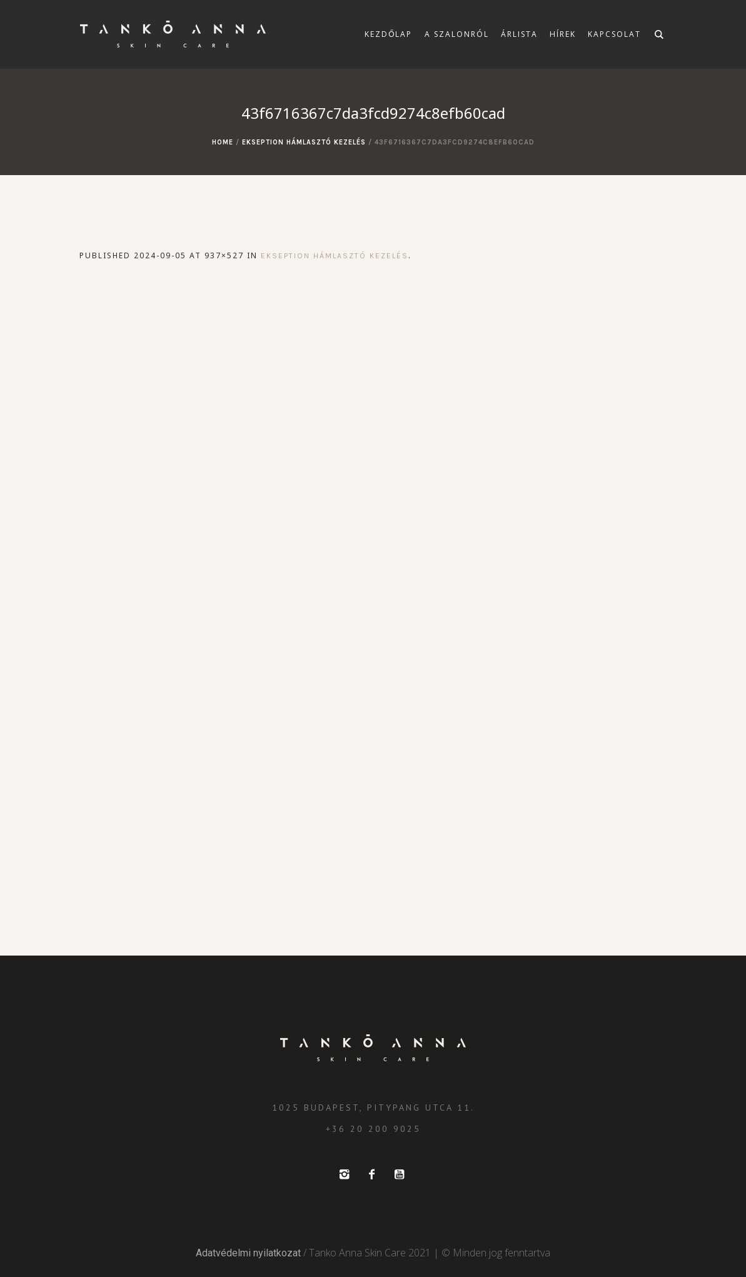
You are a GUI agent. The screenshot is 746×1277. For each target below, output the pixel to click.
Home (222, 142)
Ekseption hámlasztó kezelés (304, 142)
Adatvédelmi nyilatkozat (248, 1253)
